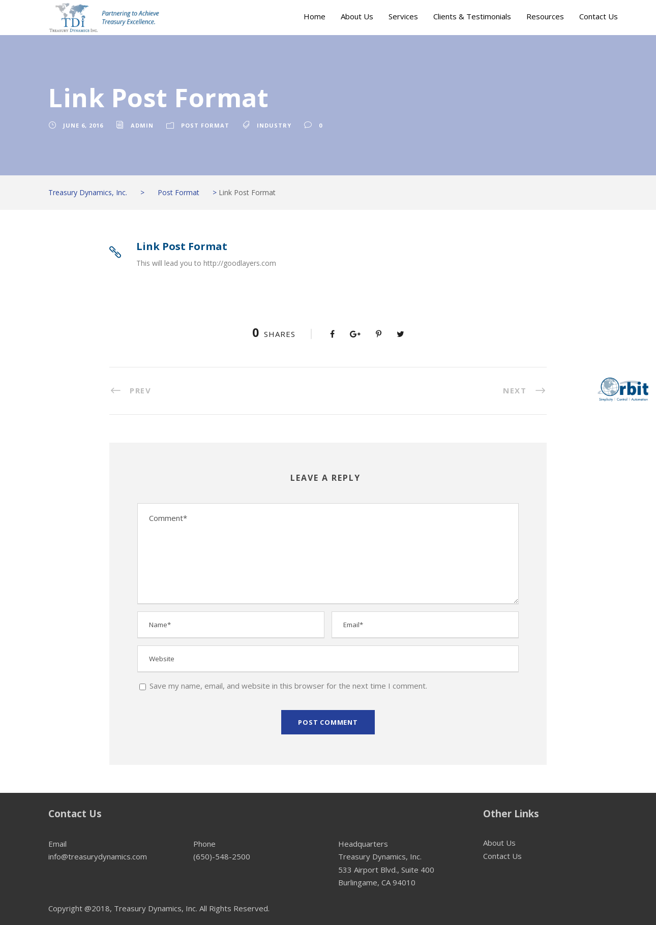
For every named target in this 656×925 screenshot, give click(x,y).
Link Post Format (181, 246)
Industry (274, 125)
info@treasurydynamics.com (97, 856)
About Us (357, 16)
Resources (545, 16)
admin (142, 125)
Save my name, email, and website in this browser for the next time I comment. (288, 686)
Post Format (205, 125)
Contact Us (598, 16)
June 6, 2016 (83, 125)
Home (314, 16)
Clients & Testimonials (472, 16)
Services (403, 16)
